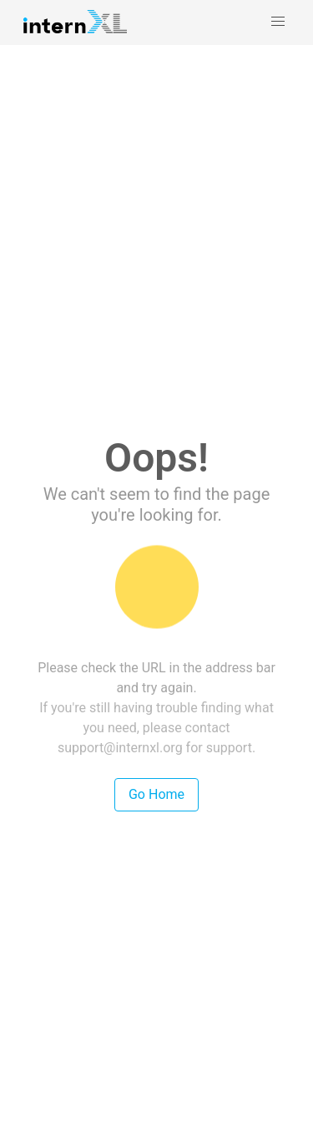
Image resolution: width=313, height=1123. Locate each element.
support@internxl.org (120, 748)
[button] (278, 21)
